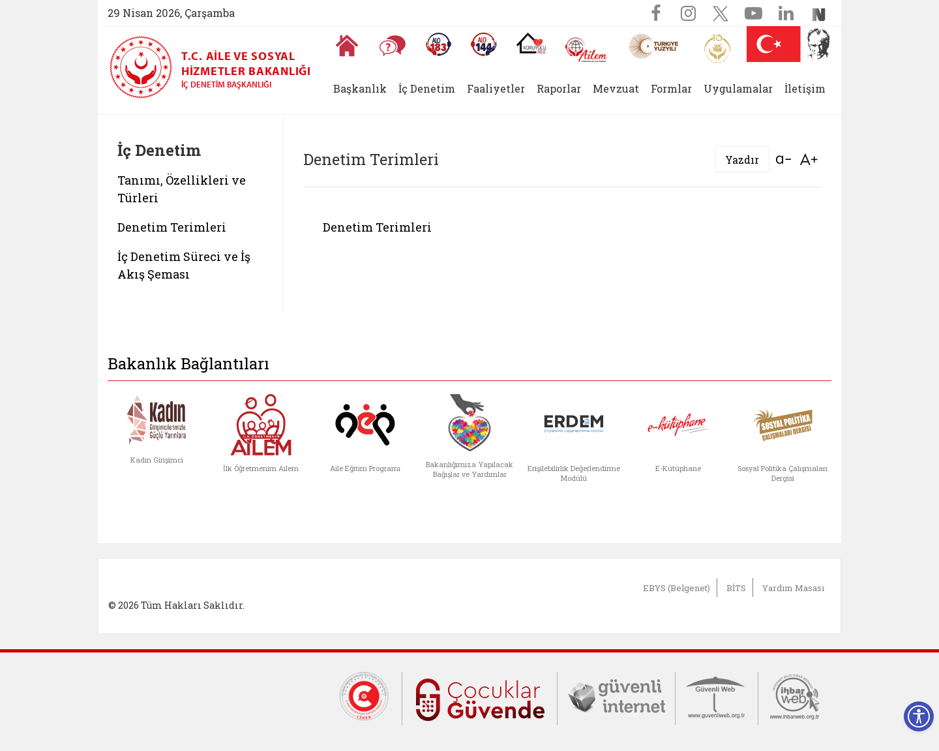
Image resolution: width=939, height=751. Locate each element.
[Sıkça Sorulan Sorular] (393, 46)
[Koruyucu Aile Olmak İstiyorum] (531, 43)
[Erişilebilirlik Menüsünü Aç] (919, 716)
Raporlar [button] (559, 88)
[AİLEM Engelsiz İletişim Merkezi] (586, 50)
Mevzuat (616, 88)
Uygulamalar (738, 88)
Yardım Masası (793, 588)
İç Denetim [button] (426, 88)
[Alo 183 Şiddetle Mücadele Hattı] (438, 44)
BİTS (736, 588)
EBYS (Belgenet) (676, 588)
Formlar (671, 88)
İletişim (805, 88)
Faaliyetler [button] (496, 88)
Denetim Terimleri (171, 227)
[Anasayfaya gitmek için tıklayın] (347, 46)
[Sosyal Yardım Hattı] (484, 44)
